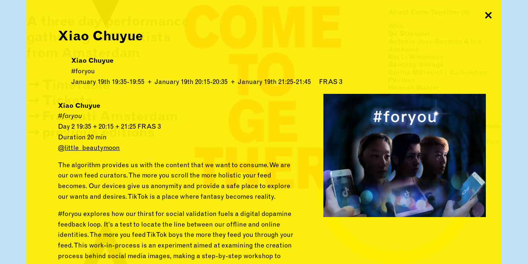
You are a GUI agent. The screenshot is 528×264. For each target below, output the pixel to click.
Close (488, 13)
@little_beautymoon (89, 147)
